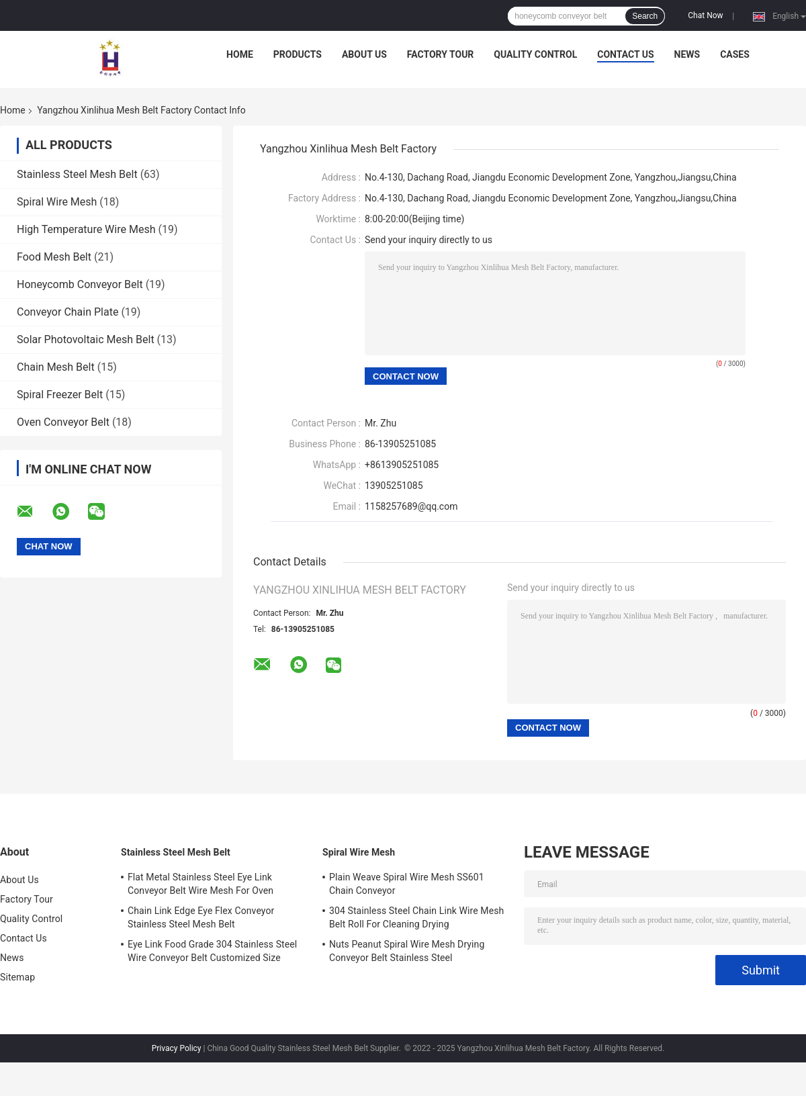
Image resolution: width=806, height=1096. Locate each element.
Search (645, 16)
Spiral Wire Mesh (57, 201)
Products (297, 54)
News (687, 54)
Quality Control (535, 54)
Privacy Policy (177, 1048)
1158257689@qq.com (411, 506)
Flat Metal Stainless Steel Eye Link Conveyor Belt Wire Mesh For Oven (200, 884)
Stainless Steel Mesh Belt (77, 174)
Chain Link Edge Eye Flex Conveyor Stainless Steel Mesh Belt (201, 917)
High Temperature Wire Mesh (86, 229)
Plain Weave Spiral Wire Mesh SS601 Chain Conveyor (406, 884)
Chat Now (705, 15)
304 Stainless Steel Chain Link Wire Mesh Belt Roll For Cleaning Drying (416, 917)
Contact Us (625, 54)
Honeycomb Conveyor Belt (80, 284)
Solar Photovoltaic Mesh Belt (85, 339)
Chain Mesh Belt (56, 367)
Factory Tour (440, 54)
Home (239, 54)
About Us (364, 54)
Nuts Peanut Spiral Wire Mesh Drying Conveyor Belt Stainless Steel (406, 951)
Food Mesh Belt (54, 256)
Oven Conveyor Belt (63, 422)
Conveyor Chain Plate (67, 312)
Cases (735, 54)
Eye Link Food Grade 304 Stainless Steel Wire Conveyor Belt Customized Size (212, 951)
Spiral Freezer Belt (60, 394)
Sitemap (17, 977)
